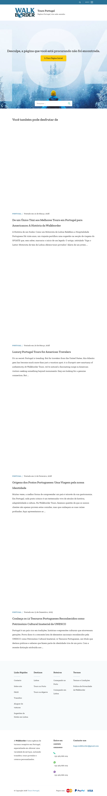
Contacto (18, 680)
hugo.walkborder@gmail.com (86, 746)
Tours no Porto (40, 686)
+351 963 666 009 (61, 756)
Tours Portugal (46, 10)
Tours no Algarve (41, 692)
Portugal (16, 214)
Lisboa (36, 680)
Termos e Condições (81, 680)
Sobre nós (18, 686)
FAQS (16, 692)
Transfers (18, 698)
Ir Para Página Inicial (53, 58)
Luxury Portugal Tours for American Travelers (45, 352)
